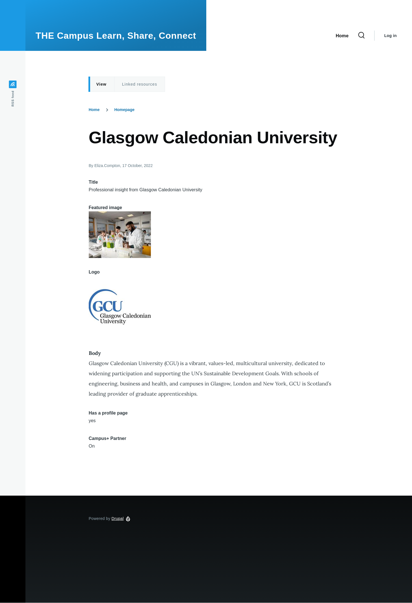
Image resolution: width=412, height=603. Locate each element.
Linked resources (139, 84)
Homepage (124, 109)
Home (94, 109)
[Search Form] (361, 35)
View (101, 84)
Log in (390, 35)
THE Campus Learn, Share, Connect (116, 36)
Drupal (118, 518)
